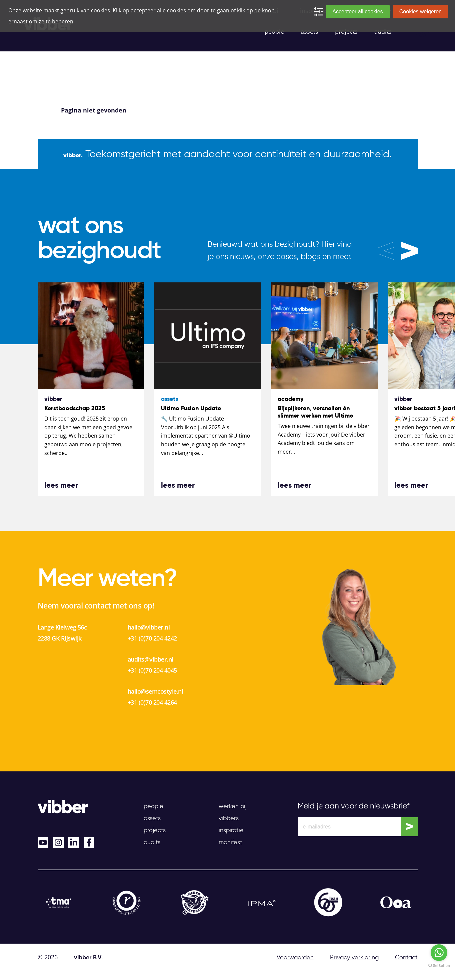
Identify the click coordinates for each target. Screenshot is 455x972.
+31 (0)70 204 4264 (152, 702)
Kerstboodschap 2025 (74, 408)
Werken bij (233, 806)
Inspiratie (231, 830)
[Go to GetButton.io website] (439, 965)
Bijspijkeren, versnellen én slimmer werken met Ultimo (315, 411)
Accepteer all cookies (357, 11)
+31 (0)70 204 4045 (152, 670)
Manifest (230, 842)
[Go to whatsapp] (439, 952)
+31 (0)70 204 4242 (152, 638)
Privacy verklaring (354, 957)
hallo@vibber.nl (149, 627)
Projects (155, 830)
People (153, 806)
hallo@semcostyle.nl (155, 691)
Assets (152, 818)
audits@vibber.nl (150, 659)
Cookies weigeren (420, 11)
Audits (152, 842)
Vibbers (229, 818)
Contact (406, 957)
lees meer (61, 485)
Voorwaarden (295, 957)
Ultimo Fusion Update (191, 408)
